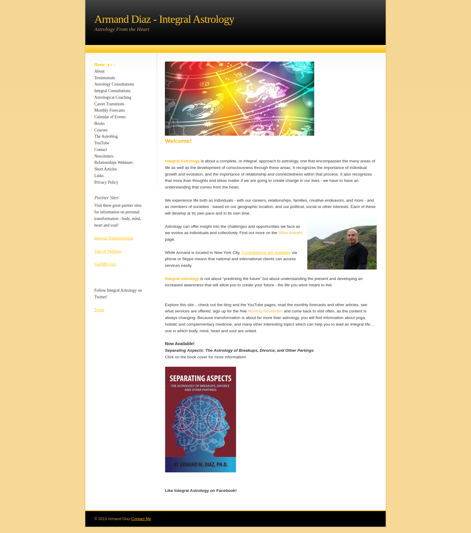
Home (99, 64)
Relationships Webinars (113, 162)
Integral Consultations (112, 91)
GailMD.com (105, 264)
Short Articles (105, 169)
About (99, 71)
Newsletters (104, 156)
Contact (100, 149)
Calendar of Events (110, 117)
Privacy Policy (106, 182)
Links (99, 175)
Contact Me (141, 518)
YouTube (101, 143)
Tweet (99, 310)
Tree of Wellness (108, 251)
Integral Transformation (113, 238)
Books (99, 123)
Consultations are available (266, 252)
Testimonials (104, 78)
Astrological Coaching (112, 97)
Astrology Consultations (114, 84)
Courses (101, 130)
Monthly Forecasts (109, 110)
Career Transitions (109, 104)
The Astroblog (106, 136)
